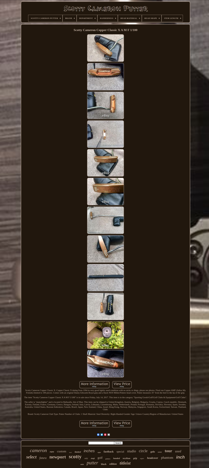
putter (92, 462)
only (86, 458)
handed (116, 458)
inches (89, 451)
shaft (93, 458)
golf (100, 457)
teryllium (126, 458)
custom (61, 451)
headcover (152, 458)
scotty (75, 456)
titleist (125, 463)
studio (131, 451)
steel (70, 452)
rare (52, 451)
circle (143, 451)
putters (107, 459)
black (103, 464)
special (120, 451)
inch (180, 457)
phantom (167, 457)
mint (82, 464)
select (31, 456)
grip (135, 458)
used (178, 451)
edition (113, 463)
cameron (38, 450)
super (142, 458)
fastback (109, 451)
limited (78, 452)
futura (43, 457)
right (99, 452)
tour (168, 451)
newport (57, 456)
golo (153, 451)
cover (160, 452)
